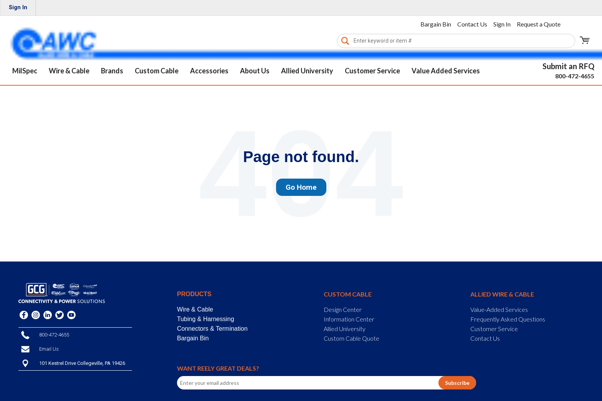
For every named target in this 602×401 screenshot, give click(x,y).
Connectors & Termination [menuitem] (212, 328)
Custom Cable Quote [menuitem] (351, 338)
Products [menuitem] (194, 294)
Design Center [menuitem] (343, 309)
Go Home (301, 187)
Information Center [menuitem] (349, 319)
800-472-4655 (574, 76)
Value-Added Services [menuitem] (499, 309)
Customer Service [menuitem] (372, 70)
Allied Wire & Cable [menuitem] (502, 294)
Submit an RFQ (568, 66)
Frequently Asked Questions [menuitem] (507, 319)
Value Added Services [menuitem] (446, 70)
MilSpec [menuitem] (24, 70)
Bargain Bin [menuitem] (435, 24)
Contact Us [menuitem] (472, 24)
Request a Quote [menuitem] (539, 24)
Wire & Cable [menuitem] (69, 70)
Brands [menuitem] (112, 70)
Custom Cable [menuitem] (157, 70)
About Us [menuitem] (255, 70)
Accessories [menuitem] (209, 70)
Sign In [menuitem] (18, 7)
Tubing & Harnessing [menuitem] (205, 319)
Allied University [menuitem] (307, 70)
